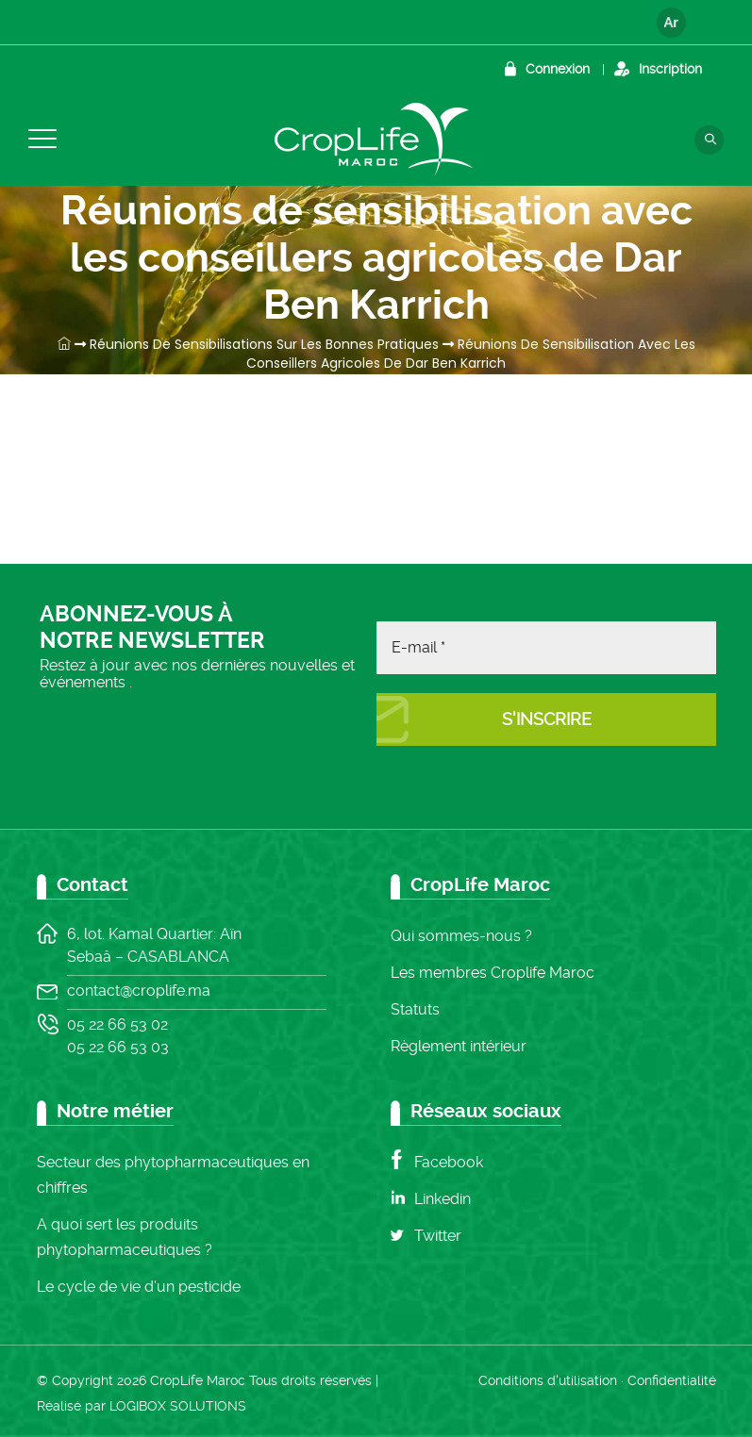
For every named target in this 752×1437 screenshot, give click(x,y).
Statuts (415, 1009)
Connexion (558, 68)
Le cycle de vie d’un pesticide (139, 1287)
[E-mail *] (546, 647)
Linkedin (442, 1199)
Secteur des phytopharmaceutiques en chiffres (173, 1175)
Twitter (437, 1236)
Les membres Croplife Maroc (492, 973)
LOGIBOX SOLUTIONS (177, 1405)
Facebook (448, 1162)
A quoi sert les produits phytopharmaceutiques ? (124, 1237)
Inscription (670, 68)
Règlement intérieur (458, 1046)
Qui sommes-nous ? (461, 936)
